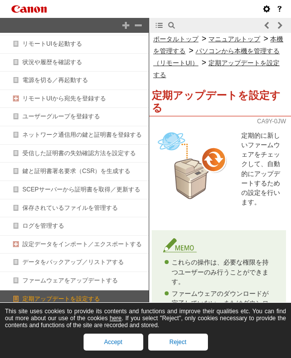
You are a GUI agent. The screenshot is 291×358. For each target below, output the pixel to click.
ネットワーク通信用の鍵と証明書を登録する (82, 134)
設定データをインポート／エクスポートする (82, 244)
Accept (113, 342)
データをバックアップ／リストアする (73, 262)
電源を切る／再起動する (55, 80)
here (116, 318)
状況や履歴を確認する (52, 62)
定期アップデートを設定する (61, 298)
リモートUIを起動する (52, 43)
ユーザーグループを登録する (61, 116)
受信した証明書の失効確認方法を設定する (79, 153)
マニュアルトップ (234, 39)
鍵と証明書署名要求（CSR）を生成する (76, 171)
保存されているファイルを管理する (70, 207)
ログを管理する (43, 225)
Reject (177, 342)
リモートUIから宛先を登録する (64, 98)
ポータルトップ (175, 39)
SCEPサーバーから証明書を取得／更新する (81, 189)
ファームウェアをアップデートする (70, 280)
